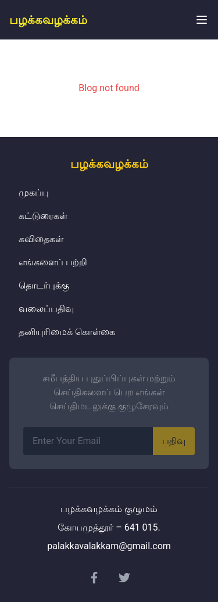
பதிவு (173, 440)
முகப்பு (34, 192)
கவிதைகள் (41, 238)
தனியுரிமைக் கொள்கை (67, 331)
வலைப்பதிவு (46, 308)
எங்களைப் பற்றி (53, 262)
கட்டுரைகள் (43, 215)
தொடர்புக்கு (44, 285)
